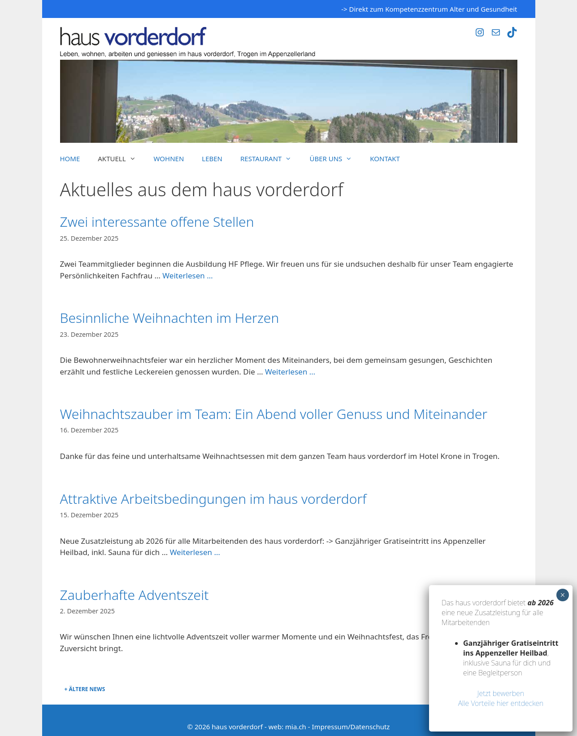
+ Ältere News (85, 689)
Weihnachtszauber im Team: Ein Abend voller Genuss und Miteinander (274, 414)
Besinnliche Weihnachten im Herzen (169, 318)
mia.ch (295, 726)
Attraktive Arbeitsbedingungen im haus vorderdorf (213, 498)
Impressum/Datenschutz (351, 726)
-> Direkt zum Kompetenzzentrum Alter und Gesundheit (429, 8)
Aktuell (121, 158)
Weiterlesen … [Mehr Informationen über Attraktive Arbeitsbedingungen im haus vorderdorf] (195, 552)
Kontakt (385, 158)
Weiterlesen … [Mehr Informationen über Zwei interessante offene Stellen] (187, 275)
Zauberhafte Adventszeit (134, 595)
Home (70, 158)
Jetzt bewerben (500, 693)
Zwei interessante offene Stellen (157, 221)
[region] (288, 101)
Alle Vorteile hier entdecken (501, 703)
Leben (212, 158)
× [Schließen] (562, 595)
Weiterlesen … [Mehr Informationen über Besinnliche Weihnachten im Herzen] (290, 371)
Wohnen (169, 158)
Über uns (335, 158)
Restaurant (270, 158)
